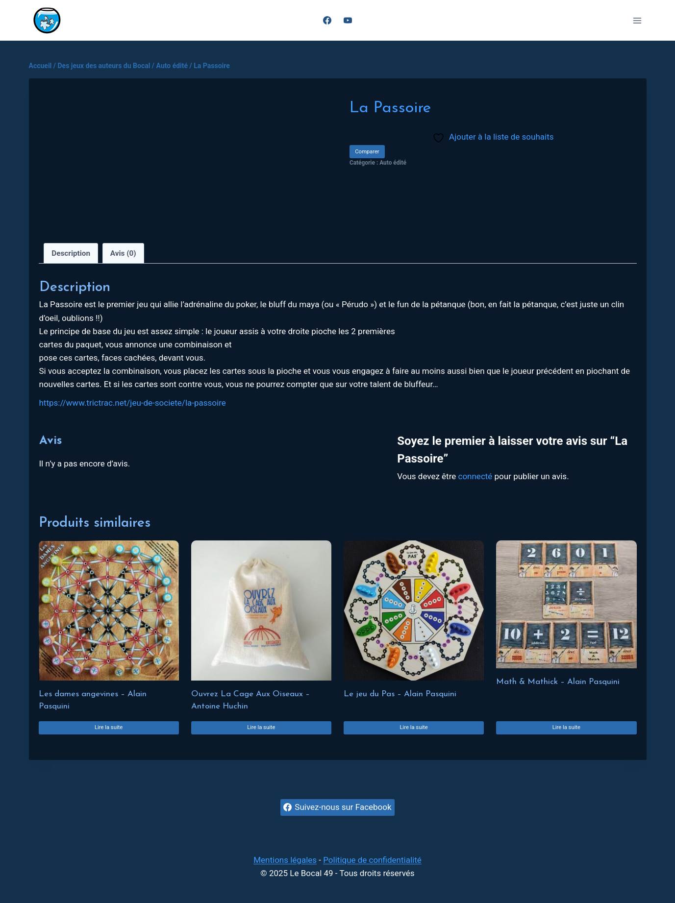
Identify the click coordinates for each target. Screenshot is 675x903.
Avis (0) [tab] (123, 253)
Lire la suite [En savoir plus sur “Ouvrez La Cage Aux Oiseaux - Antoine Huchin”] (261, 727)
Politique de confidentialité (372, 860)
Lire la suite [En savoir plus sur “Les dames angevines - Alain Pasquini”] (109, 727)
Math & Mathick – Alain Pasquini (558, 682)
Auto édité (392, 162)
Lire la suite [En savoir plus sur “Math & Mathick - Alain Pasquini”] (566, 727)
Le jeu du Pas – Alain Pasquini (400, 694)
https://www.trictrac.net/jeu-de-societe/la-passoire (132, 403)
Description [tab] (70, 253)
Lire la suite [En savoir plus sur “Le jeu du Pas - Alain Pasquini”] (413, 727)
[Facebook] (327, 20)
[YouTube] (348, 20)
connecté (475, 476)
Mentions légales (285, 860)
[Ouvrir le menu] (637, 20)
